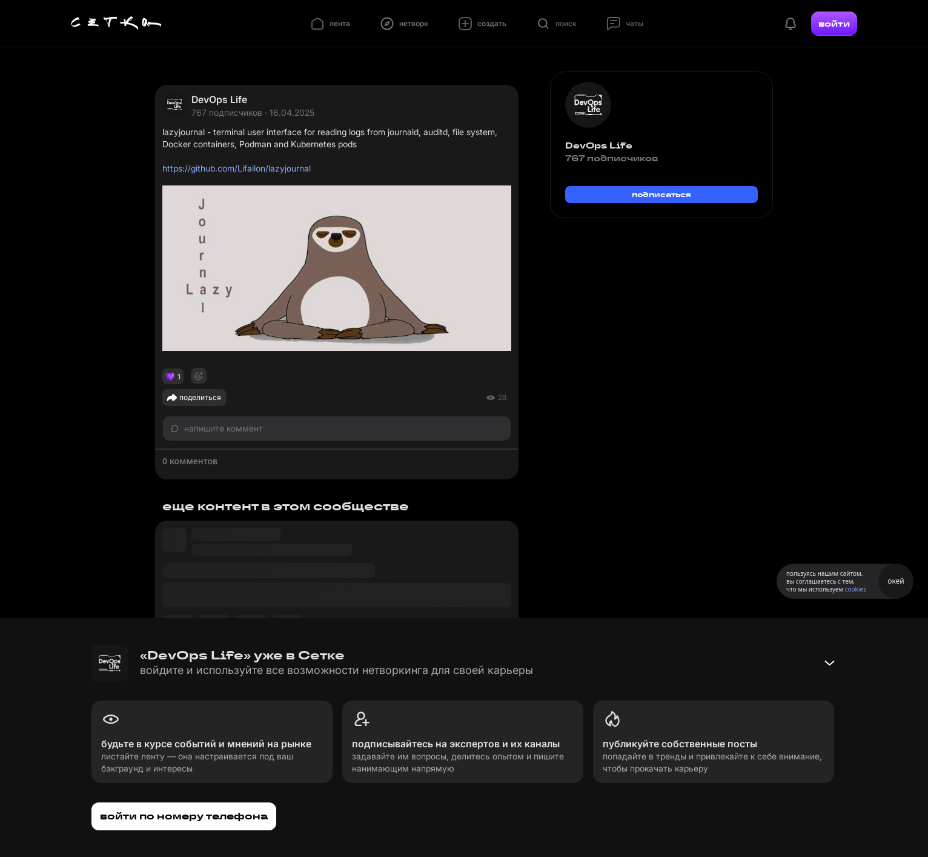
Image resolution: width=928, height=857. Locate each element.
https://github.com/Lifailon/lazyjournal (236, 168)
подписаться (661, 194)
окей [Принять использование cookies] (895, 581)
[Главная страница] (116, 23)
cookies (855, 589)
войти (834, 24)
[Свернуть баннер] (829, 663)
